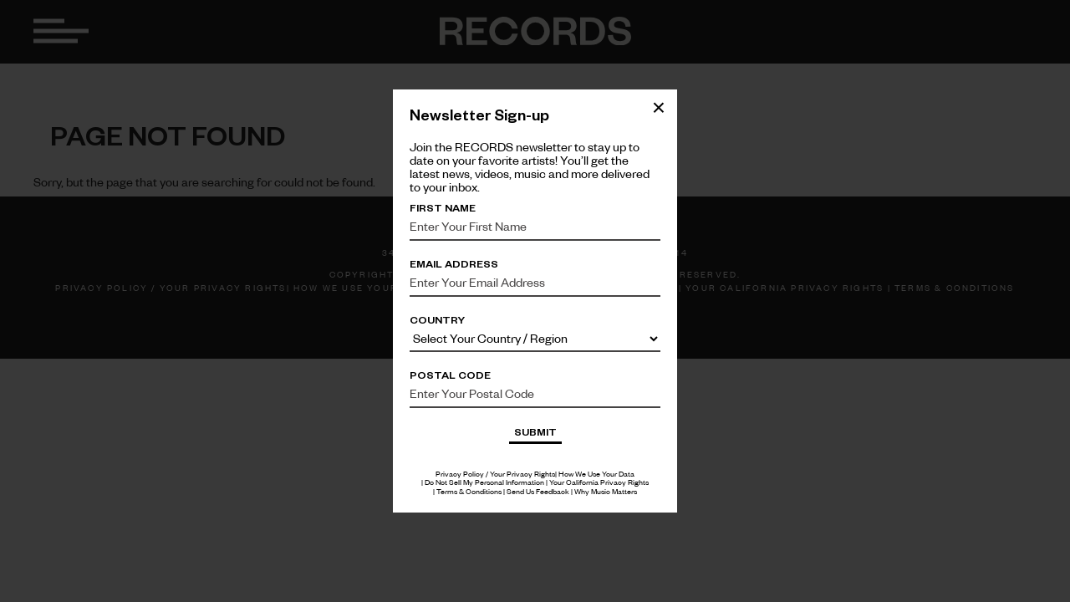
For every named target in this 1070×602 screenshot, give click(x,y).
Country (437, 319)
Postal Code (450, 374)
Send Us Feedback (538, 491)
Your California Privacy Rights (599, 482)
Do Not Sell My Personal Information (484, 482)
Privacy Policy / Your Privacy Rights (495, 473)
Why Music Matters (605, 491)
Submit (535, 431)
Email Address (454, 263)
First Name (443, 207)
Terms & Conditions (469, 491)
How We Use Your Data (596, 473)
